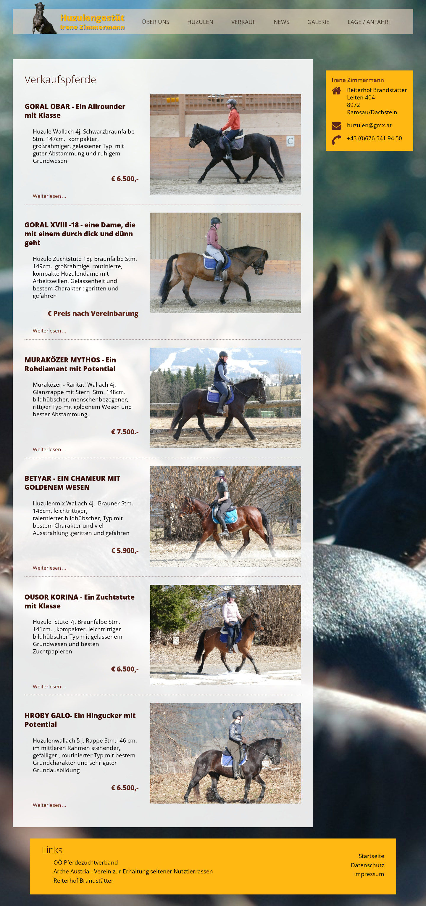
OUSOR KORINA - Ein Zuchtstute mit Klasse (80, 601)
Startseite (371, 856)
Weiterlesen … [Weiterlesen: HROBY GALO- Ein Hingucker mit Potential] (49, 804)
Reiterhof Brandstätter (84, 880)
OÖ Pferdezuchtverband (86, 862)
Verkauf (243, 22)
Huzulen (200, 22)
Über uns (155, 22)
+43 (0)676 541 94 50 (374, 138)
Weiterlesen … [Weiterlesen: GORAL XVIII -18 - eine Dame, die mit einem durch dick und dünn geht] (49, 330)
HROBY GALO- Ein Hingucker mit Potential (80, 720)
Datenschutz (367, 865)
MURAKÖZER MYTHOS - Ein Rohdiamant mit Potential (70, 364)
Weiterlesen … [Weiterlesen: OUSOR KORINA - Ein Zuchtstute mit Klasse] (49, 686)
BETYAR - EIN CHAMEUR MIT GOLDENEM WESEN (72, 482)
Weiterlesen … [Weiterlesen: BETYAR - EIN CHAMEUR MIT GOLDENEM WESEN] (49, 567)
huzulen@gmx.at (369, 125)
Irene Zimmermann (92, 27)
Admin (400, 10)
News (281, 22)
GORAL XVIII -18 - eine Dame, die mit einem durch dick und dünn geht (80, 233)
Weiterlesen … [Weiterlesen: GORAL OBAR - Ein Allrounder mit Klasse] (49, 195)
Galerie (318, 22)
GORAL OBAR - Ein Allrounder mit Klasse (75, 111)
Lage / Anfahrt (369, 22)
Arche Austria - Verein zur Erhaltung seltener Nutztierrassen (133, 871)
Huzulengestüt (92, 17)
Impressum (369, 874)
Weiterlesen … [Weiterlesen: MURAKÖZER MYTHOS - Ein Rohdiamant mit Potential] (49, 449)
